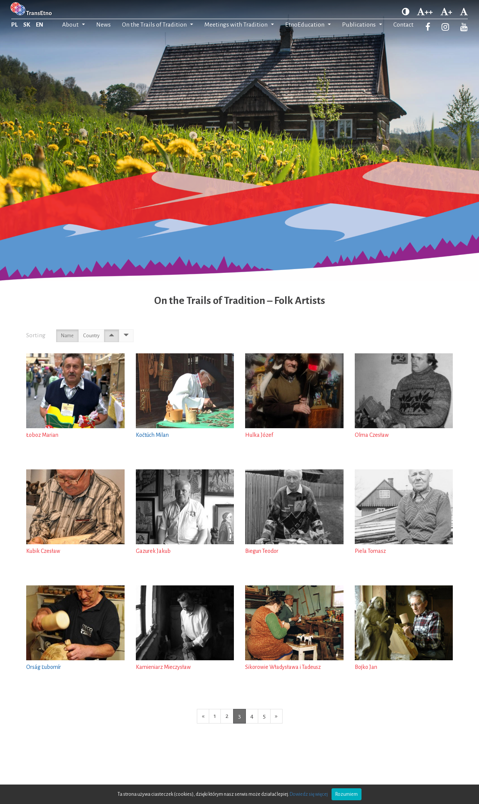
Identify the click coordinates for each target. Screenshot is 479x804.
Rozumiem (346, 794)
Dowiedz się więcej (309, 794)
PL (14, 24)
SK (26, 24)
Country (91, 335)
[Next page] (276, 716)
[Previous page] (203, 716)
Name (67, 335)
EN (39, 24)
